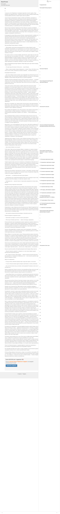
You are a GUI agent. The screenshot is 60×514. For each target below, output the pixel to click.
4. (2, 512)
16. (40, 294)
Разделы (24, 509)
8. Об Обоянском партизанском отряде (47, 177)
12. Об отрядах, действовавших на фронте (47, 189)
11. (40, 278)
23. (40, 315)
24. (40, 318)
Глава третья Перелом (44, 68)
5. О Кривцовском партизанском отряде (47, 168)
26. (40, 321)
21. (40, 309)
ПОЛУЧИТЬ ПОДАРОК (11, 365)
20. (40, 306)
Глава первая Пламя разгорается (46, 7)
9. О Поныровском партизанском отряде (47, 180)
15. (40, 291)
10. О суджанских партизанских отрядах (47, 183)
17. (40, 297)
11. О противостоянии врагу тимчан (46, 186)
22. (40, 312)
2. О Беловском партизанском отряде (46, 159)
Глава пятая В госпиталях (44, 106)
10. (40, 65)
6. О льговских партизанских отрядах (46, 171)
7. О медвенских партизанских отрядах (47, 174)
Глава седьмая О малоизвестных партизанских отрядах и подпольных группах (46, 152)
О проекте (20, 509)
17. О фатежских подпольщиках (45, 207)
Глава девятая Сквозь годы (44, 245)
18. (40, 300)
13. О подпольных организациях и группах (47, 192)
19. (40, 303)
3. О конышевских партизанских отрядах (47, 162)
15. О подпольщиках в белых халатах (46, 200)
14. (40, 288)
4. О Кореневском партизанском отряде (47, 165)
